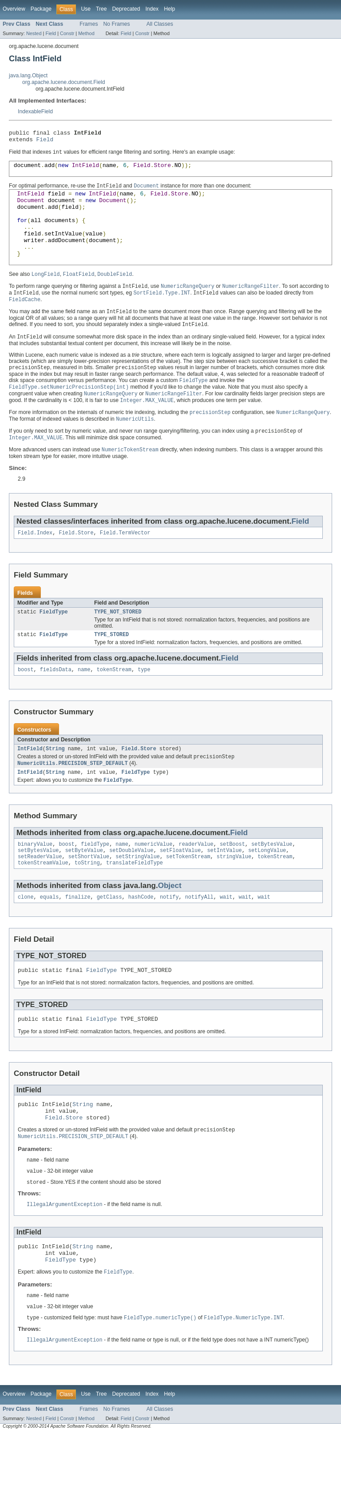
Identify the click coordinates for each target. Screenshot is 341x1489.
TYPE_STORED (111, 665)
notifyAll (199, 936)
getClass (109, 936)
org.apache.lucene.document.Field (63, 82)
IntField (30, 781)
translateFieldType (134, 901)
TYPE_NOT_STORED (118, 641)
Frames (88, 24)
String (55, 781)
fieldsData (55, 701)
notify (169, 936)
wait (226, 936)
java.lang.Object (28, 75)
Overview (14, 9)
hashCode (141, 936)
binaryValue (35, 880)
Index (152, 9)
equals (49, 936)
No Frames (116, 24)
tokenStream (114, 701)
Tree (101, 9)
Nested (34, 33)
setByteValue (84, 887)
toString (87, 901)
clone (26, 936)
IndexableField (35, 111)
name (84, 701)
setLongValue (267, 887)
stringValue (234, 894)
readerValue (195, 880)
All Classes (160, 24)
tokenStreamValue (43, 901)
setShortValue (88, 894)
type (144, 701)
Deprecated (126, 9)
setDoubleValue (131, 887)
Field (50, 33)
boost (26, 701)
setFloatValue (180, 887)
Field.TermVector (125, 561)
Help (169, 9)
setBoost (232, 880)
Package (41, 9)
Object (170, 924)
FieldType (54, 641)
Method (86, 33)
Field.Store (76, 561)
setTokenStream (188, 894)
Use (86, 9)
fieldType (95, 880)
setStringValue (137, 894)
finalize (78, 936)
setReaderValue (40, 894)
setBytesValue (271, 880)
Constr (67, 33)
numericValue (153, 880)
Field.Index (35, 561)
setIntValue (224, 887)
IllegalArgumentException (65, 1253)
